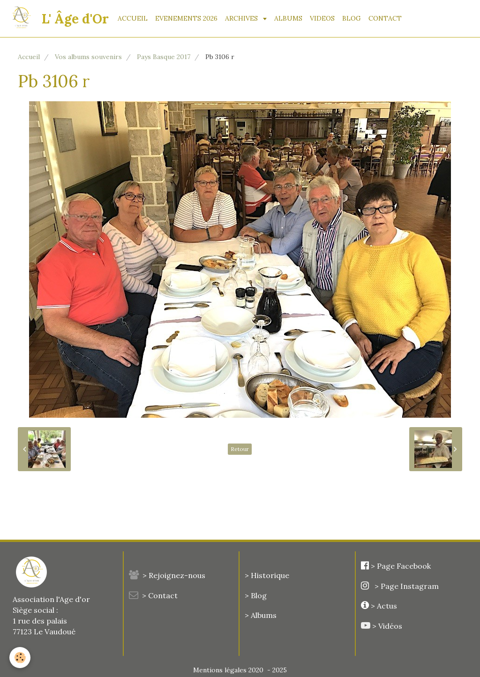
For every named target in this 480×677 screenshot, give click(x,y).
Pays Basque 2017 (163, 57)
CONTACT (385, 18)
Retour (240, 448)
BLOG (351, 18)
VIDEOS (322, 18)
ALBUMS (288, 18)
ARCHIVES (242, 18)
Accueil (29, 57)
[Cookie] (19, 657)
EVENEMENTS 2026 (186, 18)
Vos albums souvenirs (88, 57)
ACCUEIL (133, 18)
